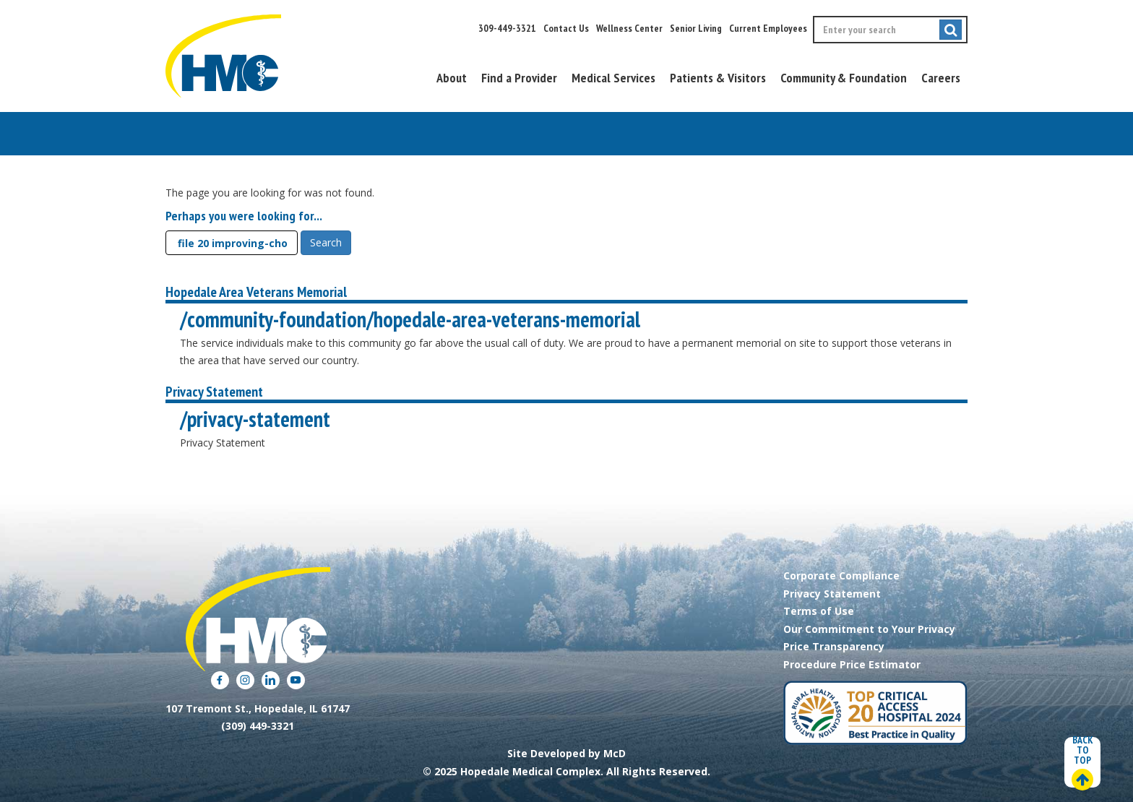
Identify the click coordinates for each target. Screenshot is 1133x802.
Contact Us (566, 28)
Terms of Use (818, 611)
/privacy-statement (255, 419)
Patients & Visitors (718, 77)
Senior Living (696, 28)
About (451, 77)
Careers (940, 77)
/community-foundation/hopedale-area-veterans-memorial (410, 319)
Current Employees (768, 28)
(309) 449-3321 (257, 726)
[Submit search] (950, 30)
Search (326, 242)
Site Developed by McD (566, 753)
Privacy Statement (214, 391)
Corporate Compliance (841, 575)
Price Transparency (833, 646)
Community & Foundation (843, 77)
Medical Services (613, 77)
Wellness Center (629, 28)
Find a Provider (519, 77)
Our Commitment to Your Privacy (869, 629)
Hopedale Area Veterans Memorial (256, 292)
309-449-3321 (507, 28)
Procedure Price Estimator (852, 664)
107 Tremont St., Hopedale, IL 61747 (257, 708)
